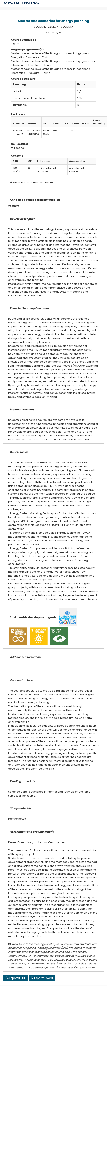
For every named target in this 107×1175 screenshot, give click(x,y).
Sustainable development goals (33, 617)
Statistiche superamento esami (33, 182)
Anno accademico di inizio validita (35, 200)
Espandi (18, 148)
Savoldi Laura (17, 132)
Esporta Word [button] (42, 978)
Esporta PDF (16, 978)
